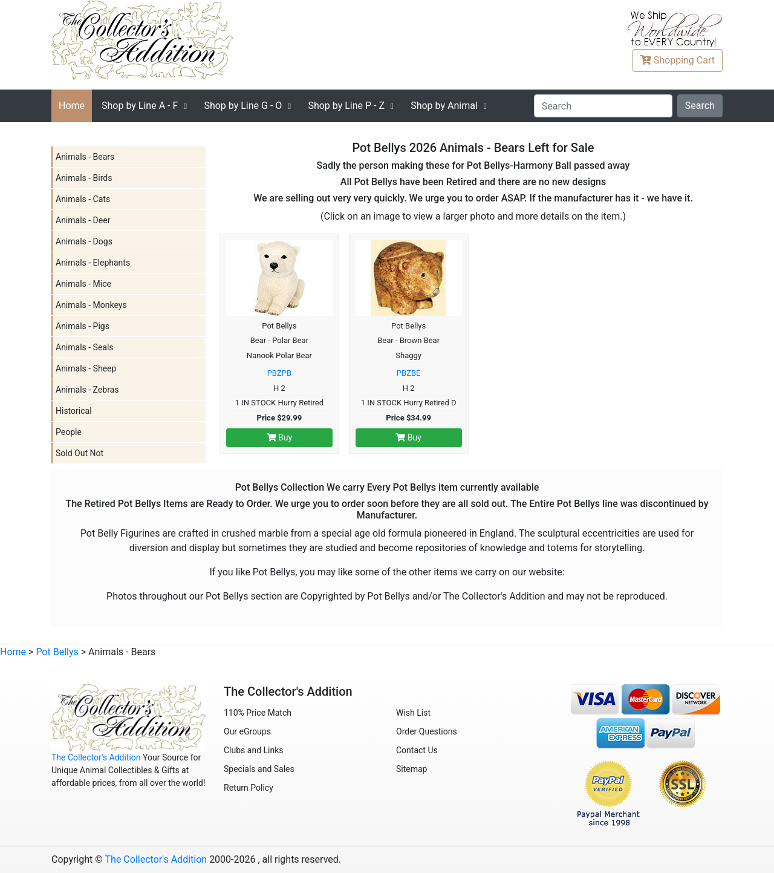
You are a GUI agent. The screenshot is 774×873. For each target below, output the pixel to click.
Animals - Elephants (93, 262)
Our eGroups (247, 731)
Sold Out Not (79, 453)
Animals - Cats (83, 199)
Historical (74, 411)
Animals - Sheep (86, 368)
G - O (243, 105)
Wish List (413, 713)
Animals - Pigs (82, 326)
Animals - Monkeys (91, 305)
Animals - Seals (85, 347)
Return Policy (248, 788)
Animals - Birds (84, 178)
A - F (140, 105)
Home (72, 105)
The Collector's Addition (96, 757)
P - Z (346, 105)
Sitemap (411, 769)
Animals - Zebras (87, 389)
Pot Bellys (57, 652)
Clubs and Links (254, 750)
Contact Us (417, 750)
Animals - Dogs (84, 241)
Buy (280, 437)
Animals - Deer (83, 220)
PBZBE (409, 373)
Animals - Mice (83, 284)
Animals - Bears (85, 157)
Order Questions (426, 731)
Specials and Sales (259, 769)
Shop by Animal (444, 105)
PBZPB (279, 373)
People (69, 432)
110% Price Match (257, 713)
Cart (677, 60)
